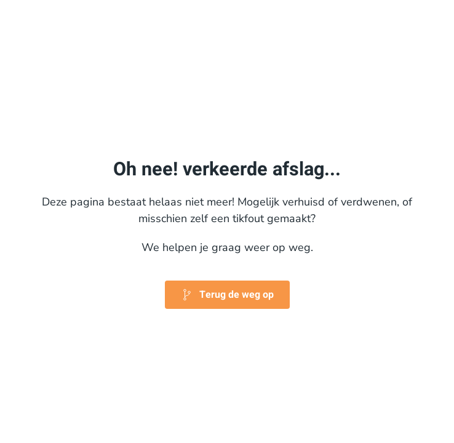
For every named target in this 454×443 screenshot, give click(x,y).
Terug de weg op (227, 294)
